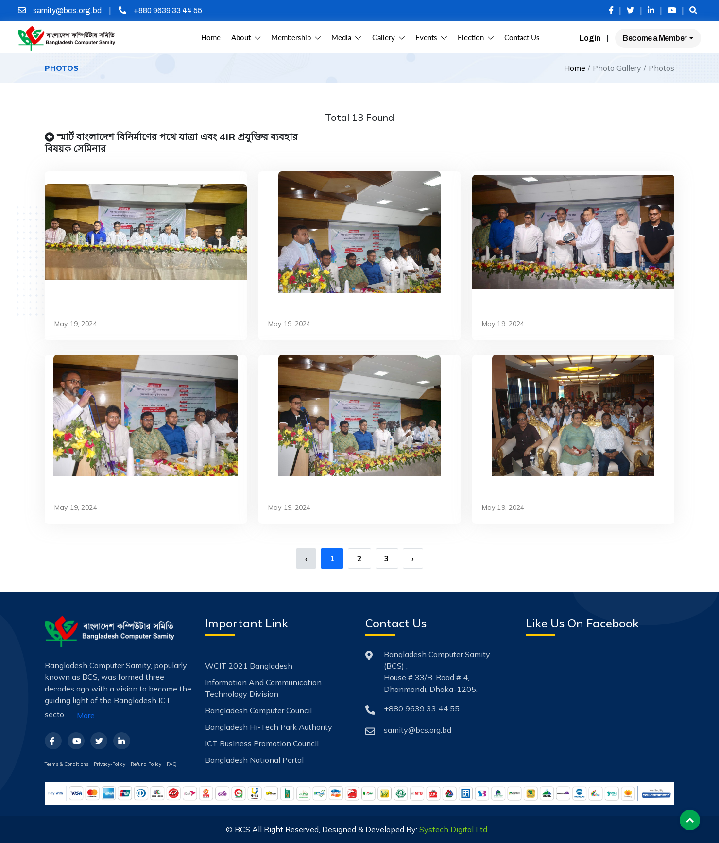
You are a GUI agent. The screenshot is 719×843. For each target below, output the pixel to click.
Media (346, 38)
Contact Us (522, 38)
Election (476, 38)
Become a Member (655, 38)
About (245, 38)
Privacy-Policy (109, 764)
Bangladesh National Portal (254, 760)
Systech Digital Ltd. (454, 829)
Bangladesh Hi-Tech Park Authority (268, 727)
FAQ (172, 764)
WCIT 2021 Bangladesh (248, 666)
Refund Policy (146, 764)
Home (211, 38)
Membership (296, 38)
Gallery (388, 38)
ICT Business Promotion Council (262, 743)
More (86, 715)
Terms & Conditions (66, 764)
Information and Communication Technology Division (263, 688)
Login (590, 38)
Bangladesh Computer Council (258, 710)
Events (431, 38)
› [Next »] (412, 558)
